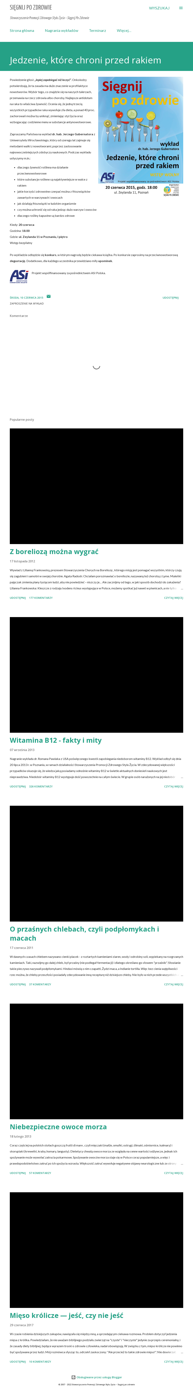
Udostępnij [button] (171, 297)
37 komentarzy (40, 984)
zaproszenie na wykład (27, 303)
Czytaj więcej (173, 598)
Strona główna (22, 30)
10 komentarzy (40, 1361)
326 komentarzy (41, 786)
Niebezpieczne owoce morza (58, 1126)
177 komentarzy (41, 598)
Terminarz (97, 30)
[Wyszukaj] (159, 8)
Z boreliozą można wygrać (54, 551)
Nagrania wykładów (61, 30)
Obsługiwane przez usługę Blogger (96, 1377)
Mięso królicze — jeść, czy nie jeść (66, 1315)
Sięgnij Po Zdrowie (31, 8)
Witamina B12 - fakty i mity (56, 740)
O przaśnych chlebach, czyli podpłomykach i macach (84, 933)
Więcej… (124, 30)
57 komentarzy (40, 1173)
